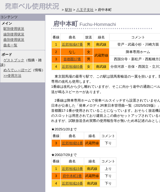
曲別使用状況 (13, 40)
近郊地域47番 (72, 44)
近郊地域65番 (72, 67)
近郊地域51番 (72, 143)
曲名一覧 (10, 45)
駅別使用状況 (13, 29)
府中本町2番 (72, 176)
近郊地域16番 (72, 183)
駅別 (68, 10)
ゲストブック (13, 60)
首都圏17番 (72, 59)
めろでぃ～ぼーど (17, 70)
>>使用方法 (12, 76)
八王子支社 (85, 10)
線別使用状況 (13, 34)
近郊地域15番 (72, 169)
